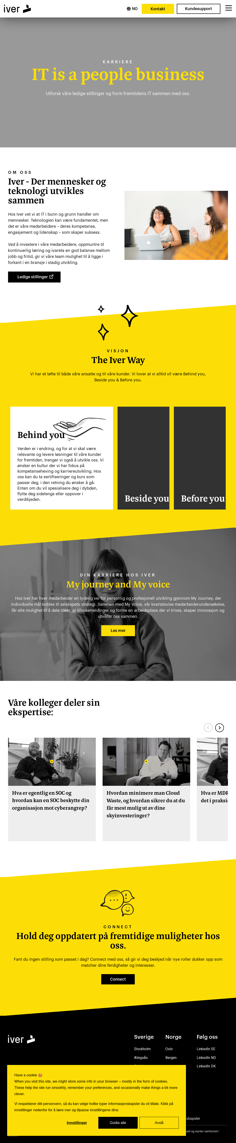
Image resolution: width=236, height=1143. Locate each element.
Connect (118, 979)
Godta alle (118, 1123)
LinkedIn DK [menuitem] (206, 1066)
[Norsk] (132, 8)
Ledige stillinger (36, 277)
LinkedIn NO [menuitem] (206, 1058)
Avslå (159, 1123)
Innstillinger (77, 1123)
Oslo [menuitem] (169, 1049)
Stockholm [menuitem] (142, 1049)
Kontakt (158, 8)
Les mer (118, 631)
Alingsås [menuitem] (141, 1058)
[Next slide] (219, 727)
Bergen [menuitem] (171, 1058)
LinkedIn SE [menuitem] (206, 1049)
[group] (52, 789)
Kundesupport (198, 9)
